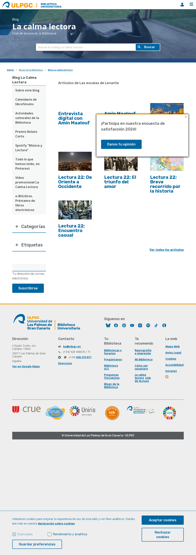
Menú (191, 4)
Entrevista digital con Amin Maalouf (74, 118)
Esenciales (25, 534)
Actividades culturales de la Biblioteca (27, 118)
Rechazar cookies (163, 534)
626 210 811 (83, 358)
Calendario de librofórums (26, 101)
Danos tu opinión (121, 144)
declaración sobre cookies (56, 523)
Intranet (171, 371)
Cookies (170, 359)
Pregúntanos (113, 360)
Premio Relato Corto (26, 134)
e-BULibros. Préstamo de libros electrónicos (25, 203)
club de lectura (143, 380)
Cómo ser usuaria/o (141, 367)
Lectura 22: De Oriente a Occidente (75, 182)
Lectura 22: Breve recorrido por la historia (165, 184)
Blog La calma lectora (60, 70)
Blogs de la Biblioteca (31, 70)
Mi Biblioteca (144, 360)
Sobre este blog (27, 90)
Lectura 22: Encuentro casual (71, 230)
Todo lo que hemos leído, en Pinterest (27, 164)
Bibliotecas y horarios (113, 352)
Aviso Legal (173, 353)
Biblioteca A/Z (111, 367)
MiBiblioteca (182, 4)
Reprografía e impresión (143, 352)
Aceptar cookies (162, 520)
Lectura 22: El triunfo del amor (120, 182)
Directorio (65, 364)
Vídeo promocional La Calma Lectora (27, 182)
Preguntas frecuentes (112, 377)
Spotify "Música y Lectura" (28, 147)
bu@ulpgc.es (72, 347)
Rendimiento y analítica (70, 534)
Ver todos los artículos (166, 250)
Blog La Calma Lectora (24, 80)
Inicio (10, 70)
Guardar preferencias (37, 544)
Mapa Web (172, 347)
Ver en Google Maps (26, 367)
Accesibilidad (174, 365)
